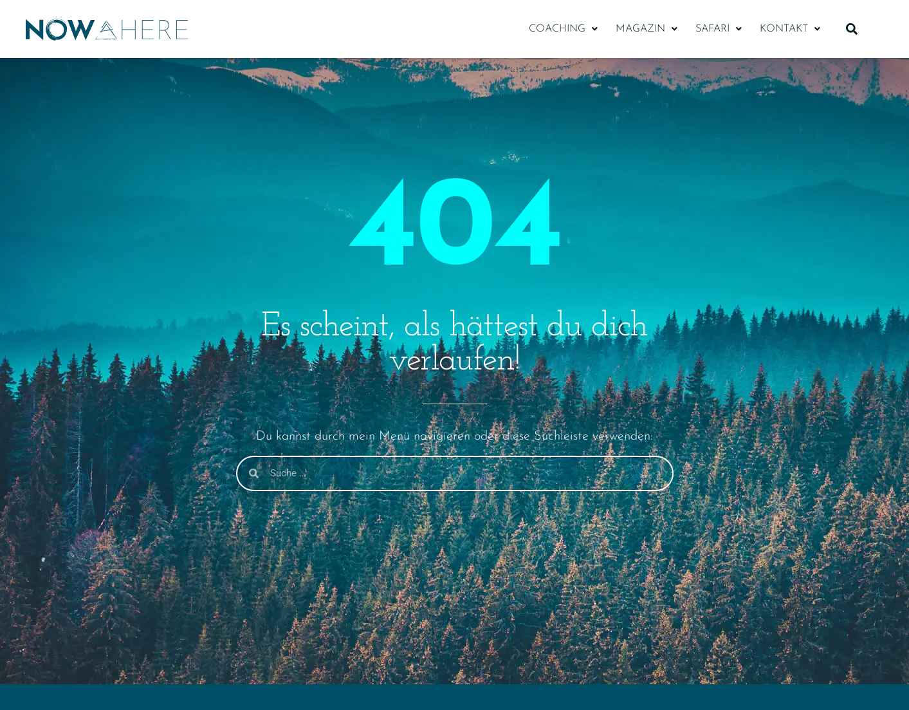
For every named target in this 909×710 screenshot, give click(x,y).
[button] (563, 29)
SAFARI (718, 29)
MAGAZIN (646, 29)
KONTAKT (790, 29)
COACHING (563, 29)
